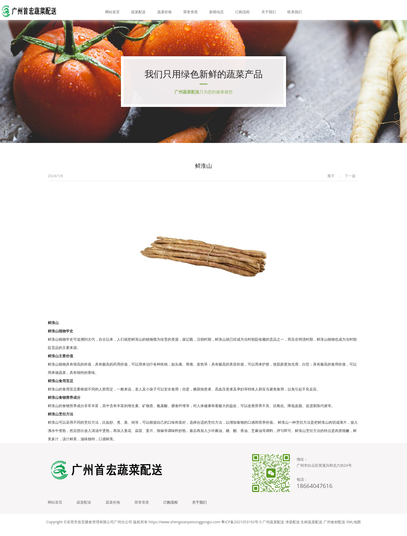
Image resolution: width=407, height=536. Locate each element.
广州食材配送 (334, 528)
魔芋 (331, 179)
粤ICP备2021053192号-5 (241, 528)
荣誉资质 (191, 10)
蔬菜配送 (141, 10)
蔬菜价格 (166, 10)
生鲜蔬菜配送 (311, 528)
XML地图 (353, 528)
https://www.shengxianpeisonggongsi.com (184, 528)
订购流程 (240, 10)
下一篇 (350, 179)
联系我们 (290, 10)
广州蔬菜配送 (273, 528)
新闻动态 (216, 10)
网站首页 (116, 10)
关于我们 (265, 10)
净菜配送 (292, 528)
